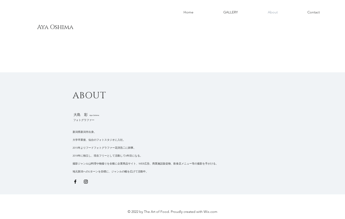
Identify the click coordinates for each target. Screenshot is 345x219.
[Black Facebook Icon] (75, 181)
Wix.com (210, 212)
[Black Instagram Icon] (85, 181)
